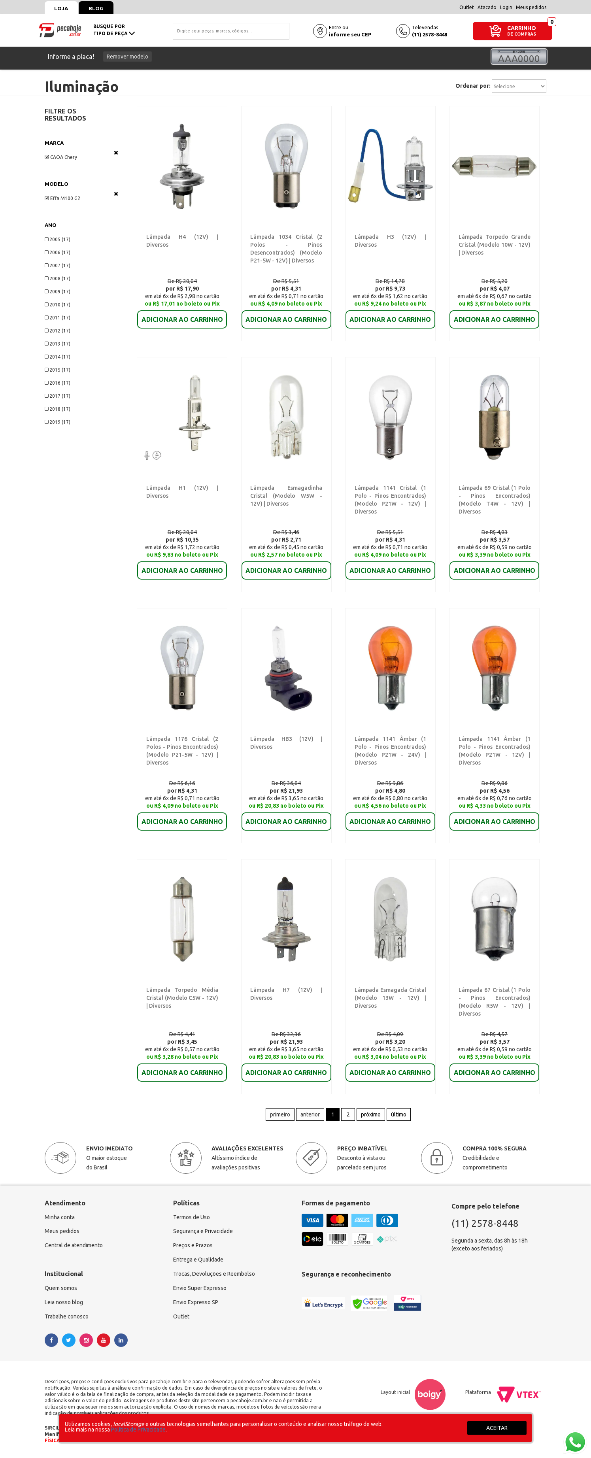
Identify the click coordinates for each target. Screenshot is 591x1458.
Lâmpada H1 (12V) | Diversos (181, 488)
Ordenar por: (473, 86)
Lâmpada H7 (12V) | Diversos (285, 990)
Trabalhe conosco (67, 1317)
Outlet (466, 7)
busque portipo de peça (114, 30)
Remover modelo (127, 56)
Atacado (487, 7)
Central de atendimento (74, 1246)
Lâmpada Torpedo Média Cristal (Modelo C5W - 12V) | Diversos (182, 998)
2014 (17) (57, 356)
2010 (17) (57, 304)
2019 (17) (57, 422)
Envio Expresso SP (195, 1303)
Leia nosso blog (64, 1303)
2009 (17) (57, 291)
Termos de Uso (191, 1217)
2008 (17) (57, 278)
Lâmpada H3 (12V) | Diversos (389, 237)
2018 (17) (57, 409)
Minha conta (60, 1217)
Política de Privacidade (138, 1429)
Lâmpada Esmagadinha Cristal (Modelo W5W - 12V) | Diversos (286, 496)
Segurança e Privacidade (203, 1232)
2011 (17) (57, 317)
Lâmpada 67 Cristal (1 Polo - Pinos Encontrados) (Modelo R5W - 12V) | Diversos (494, 998)
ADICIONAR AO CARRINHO (182, 313)
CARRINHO (521, 28)
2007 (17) (57, 265)
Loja (61, 8)
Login (506, 7)
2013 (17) (57, 343)
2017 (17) (57, 395)
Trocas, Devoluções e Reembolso (214, 1274)
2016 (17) (57, 382)
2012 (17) (57, 330)
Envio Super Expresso (200, 1289)
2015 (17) (57, 369)
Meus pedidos (531, 7)
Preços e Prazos (193, 1246)
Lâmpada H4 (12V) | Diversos (181, 237)
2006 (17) (57, 252)
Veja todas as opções (116, 152)
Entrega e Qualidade (198, 1260)
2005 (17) (57, 239)
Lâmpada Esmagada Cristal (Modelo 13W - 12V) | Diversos (390, 998)
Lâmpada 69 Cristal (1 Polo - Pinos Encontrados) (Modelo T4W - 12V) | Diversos (494, 496)
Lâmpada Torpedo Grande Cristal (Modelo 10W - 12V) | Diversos (494, 245)
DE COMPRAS (521, 34)
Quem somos (61, 1289)
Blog (96, 8)
